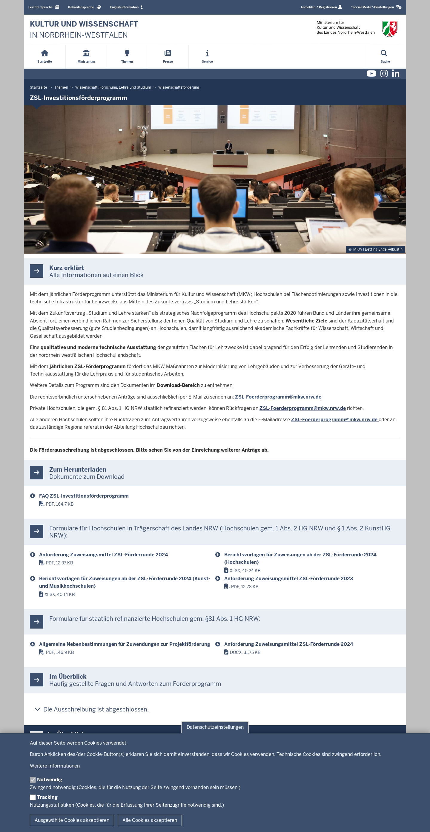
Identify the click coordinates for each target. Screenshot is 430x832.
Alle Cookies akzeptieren (149, 820)
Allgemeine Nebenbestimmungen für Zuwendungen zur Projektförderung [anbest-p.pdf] (124, 644)
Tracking (47, 797)
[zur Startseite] (84, 30)
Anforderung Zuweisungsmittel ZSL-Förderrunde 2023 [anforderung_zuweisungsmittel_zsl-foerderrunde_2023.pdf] (288, 578)
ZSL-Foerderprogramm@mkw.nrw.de (278, 397)
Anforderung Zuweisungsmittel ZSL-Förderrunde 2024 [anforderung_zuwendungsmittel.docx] (288, 644)
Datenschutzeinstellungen (215, 727)
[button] (376, 7)
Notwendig (49, 780)
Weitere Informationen (55, 766)
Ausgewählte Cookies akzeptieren (72, 820)
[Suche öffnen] (385, 57)
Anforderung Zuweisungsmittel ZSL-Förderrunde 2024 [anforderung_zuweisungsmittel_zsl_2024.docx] (103, 555)
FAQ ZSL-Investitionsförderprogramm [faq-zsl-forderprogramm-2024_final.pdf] (84, 496)
